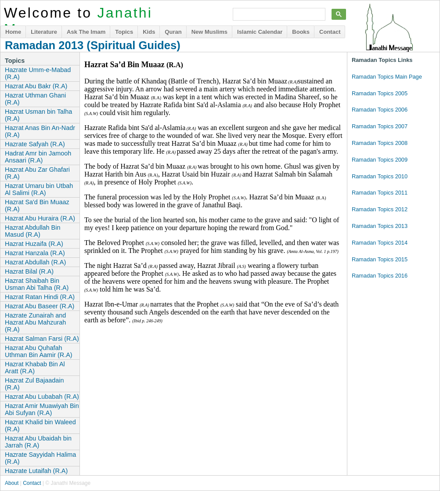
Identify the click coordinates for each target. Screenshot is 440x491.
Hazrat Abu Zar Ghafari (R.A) (37, 173)
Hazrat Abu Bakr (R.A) (36, 86)
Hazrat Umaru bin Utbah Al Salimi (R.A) (39, 189)
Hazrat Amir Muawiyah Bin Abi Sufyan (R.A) (42, 409)
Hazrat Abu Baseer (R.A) (39, 306)
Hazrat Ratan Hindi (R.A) (40, 296)
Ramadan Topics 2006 (380, 109)
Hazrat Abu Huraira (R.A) (40, 218)
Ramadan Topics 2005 (380, 93)
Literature (44, 32)
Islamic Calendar (259, 32)
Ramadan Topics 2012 (380, 209)
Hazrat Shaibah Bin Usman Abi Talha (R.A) (37, 284)
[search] (278, 14)
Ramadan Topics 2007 (380, 126)
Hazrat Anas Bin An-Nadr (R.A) (40, 131)
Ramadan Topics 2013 (380, 226)
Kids (149, 32)
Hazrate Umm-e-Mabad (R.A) (38, 73)
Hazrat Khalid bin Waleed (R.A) (40, 426)
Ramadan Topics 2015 (380, 259)
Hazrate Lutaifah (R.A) (36, 470)
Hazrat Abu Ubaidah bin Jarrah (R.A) (38, 442)
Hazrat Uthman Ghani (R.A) (35, 99)
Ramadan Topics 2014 (380, 242)
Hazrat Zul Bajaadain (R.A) (34, 384)
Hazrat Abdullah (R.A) (35, 262)
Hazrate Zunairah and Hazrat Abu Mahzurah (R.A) (35, 322)
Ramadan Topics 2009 (380, 159)
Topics (124, 32)
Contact (329, 32)
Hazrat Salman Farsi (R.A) (42, 338)
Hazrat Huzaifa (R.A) (34, 243)
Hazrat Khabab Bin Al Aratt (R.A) (35, 368)
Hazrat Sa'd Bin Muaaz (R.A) (37, 206)
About (11, 483)
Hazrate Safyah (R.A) (35, 144)
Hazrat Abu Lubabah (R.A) (42, 396)
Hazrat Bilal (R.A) (29, 271)
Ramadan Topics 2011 (380, 192)
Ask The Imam (86, 32)
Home (13, 32)
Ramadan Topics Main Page (387, 76)
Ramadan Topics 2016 (380, 275)
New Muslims (209, 32)
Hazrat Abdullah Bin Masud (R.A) (32, 231)
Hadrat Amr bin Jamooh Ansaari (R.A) (38, 157)
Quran (173, 32)
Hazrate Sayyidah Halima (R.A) (40, 458)
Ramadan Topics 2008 (380, 143)
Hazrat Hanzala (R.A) (35, 252)
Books (301, 32)
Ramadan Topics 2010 (380, 176)
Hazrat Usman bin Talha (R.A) (38, 115)
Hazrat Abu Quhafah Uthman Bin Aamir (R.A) (38, 351)
